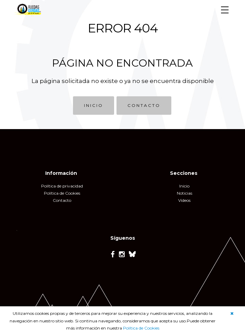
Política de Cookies (141, 328)
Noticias (184, 193)
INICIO (93, 105)
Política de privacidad (62, 186)
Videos (184, 200)
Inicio (184, 186)
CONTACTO (143, 105)
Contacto (62, 200)
